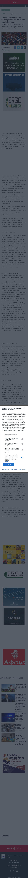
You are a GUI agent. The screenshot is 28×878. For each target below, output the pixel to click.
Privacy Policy (22, 469)
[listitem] (14, 435)
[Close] (25, 408)
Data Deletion (5, 469)
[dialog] (14, 439)
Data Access (14, 469)
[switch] (22, 439)
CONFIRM (8, 464)
